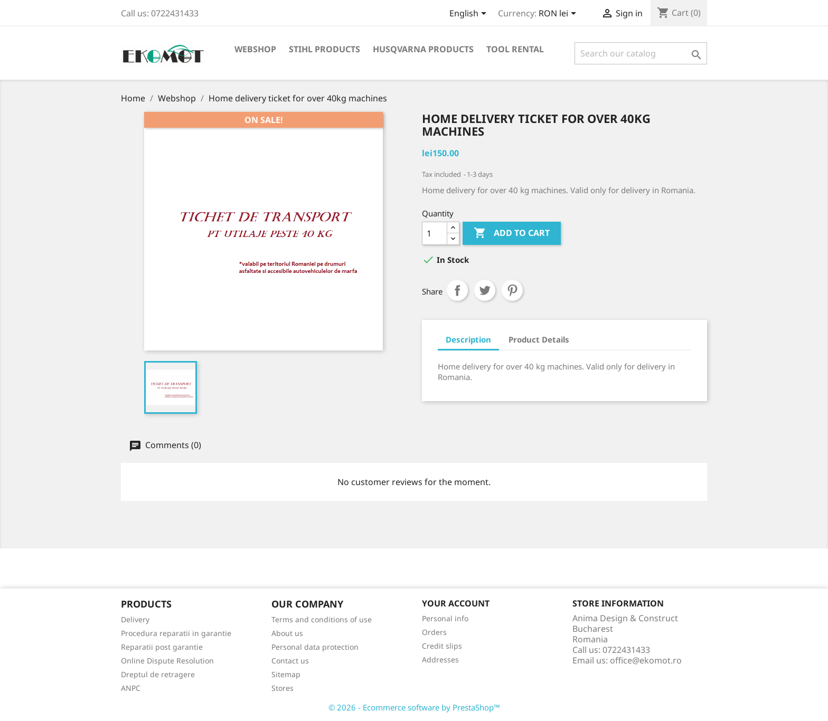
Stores (282, 688)
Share (457, 290)
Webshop (255, 49)
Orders (434, 632)
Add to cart (512, 233)
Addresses (440, 659)
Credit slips (442, 646)
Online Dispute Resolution (167, 661)
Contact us (290, 661)
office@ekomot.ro (646, 660)
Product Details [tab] (539, 339)
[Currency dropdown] (559, 14)
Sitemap (285, 674)
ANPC (130, 688)
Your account (456, 603)
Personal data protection (315, 647)
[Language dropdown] (469, 14)
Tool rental (515, 49)
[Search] (641, 53)
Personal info (445, 618)
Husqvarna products (423, 49)
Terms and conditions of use (321, 619)
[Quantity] (434, 233)
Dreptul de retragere (158, 674)
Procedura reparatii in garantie (176, 633)
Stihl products (324, 49)
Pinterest (512, 290)
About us (287, 633)
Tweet (484, 290)
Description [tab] (468, 339)
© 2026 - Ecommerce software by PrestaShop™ (414, 707)
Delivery (135, 619)
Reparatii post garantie (162, 647)
